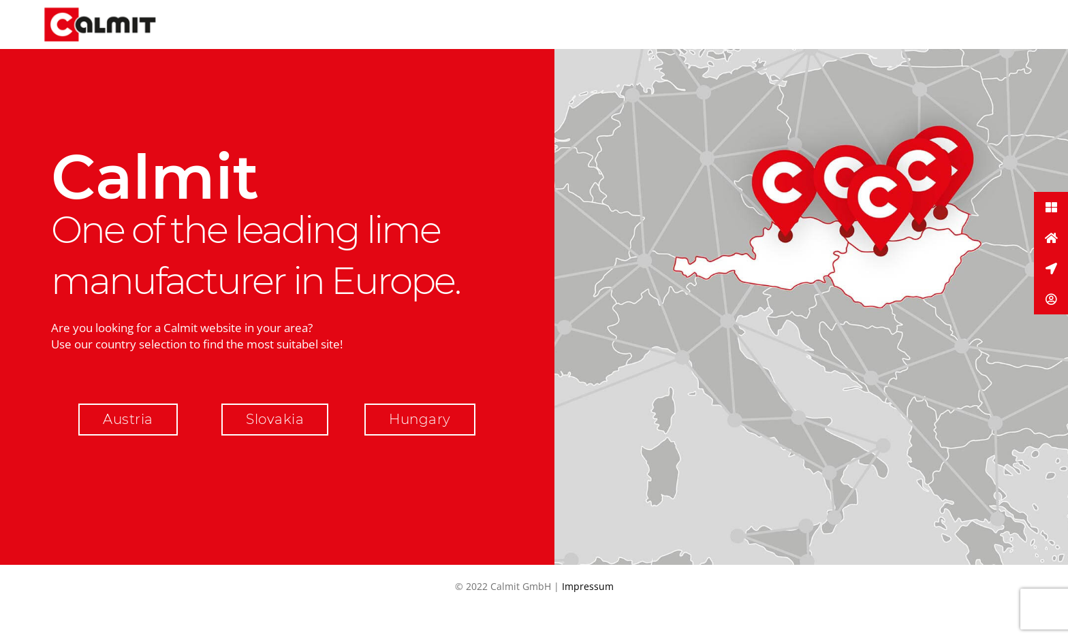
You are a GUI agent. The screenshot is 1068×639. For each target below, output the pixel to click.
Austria (128, 419)
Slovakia (275, 419)
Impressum (588, 586)
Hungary (420, 419)
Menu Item (701, 24)
